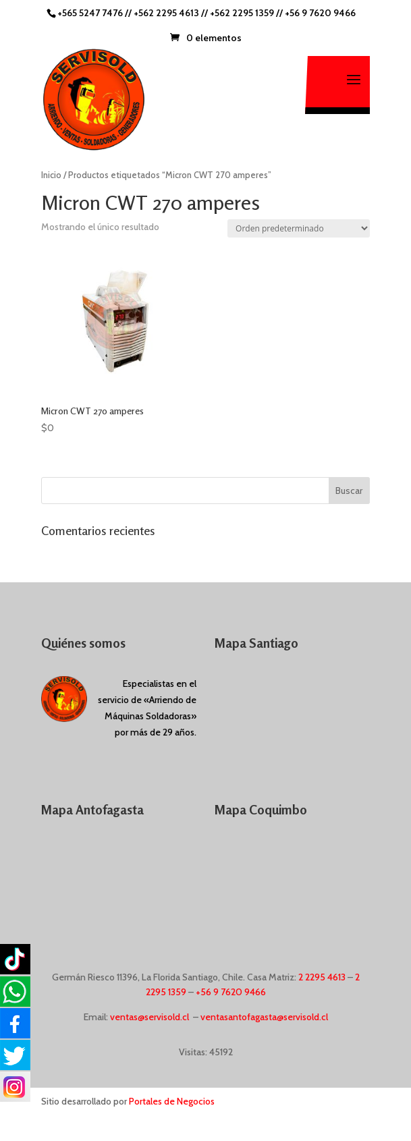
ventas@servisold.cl (149, 1017)
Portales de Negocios (172, 1101)
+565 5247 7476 (90, 13)
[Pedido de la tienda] (298, 228)
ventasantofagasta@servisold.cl (264, 1017)
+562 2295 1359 (242, 13)
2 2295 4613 (322, 977)
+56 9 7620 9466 (320, 13)
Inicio (51, 175)
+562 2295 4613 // (172, 13)
